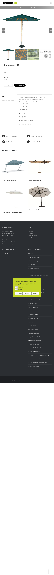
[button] (16, 287)
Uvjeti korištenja (32, 235)
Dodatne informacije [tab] (8, 100)
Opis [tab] (3, 96)
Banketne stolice (33, 370)
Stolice (31, 322)
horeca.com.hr (9, 235)
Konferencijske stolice (35, 300)
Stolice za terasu (33, 329)
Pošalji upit (20, 85)
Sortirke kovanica (34, 268)
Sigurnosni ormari (34, 344)
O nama (30, 233)
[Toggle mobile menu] (51, 3)
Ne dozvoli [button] (19, 293)
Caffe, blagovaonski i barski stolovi (38, 363)
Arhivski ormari (33, 315)
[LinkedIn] (7, 253)
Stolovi (31, 254)
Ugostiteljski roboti (34, 337)
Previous (3, 30)
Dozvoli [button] (35, 293)
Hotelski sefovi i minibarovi (36, 348)
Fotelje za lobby (33, 261)
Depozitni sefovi (33, 304)
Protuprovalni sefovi (34, 257)
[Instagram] (5, 253)
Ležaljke (31, 272)
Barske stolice (33, 311)
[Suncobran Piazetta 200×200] (14, 198)
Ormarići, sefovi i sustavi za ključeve (39, 355)
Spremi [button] (27, 293)
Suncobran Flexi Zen (9, 180)
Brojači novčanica (34, 333)
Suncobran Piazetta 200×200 (12, 212)
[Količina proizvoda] (8, 85)
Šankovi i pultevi (33, 318)
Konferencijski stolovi (35, 340)
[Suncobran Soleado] (40, 166)
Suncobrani (32, 265)
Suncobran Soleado (35, 180)
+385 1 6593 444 (8, 231)
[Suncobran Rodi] (40, 197)
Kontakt (30, 231)
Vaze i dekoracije (33, 307)
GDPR (30, 237)
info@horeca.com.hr (11, 233)
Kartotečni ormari (34, 366)
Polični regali (32, 326)
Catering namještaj (34, 352)
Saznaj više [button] (25, 284)
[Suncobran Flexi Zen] (14, 166)
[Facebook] (2, 253)
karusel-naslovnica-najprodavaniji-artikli (38, 277)
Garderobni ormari (34, 359)
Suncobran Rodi (34, 210)
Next (51, 30)
